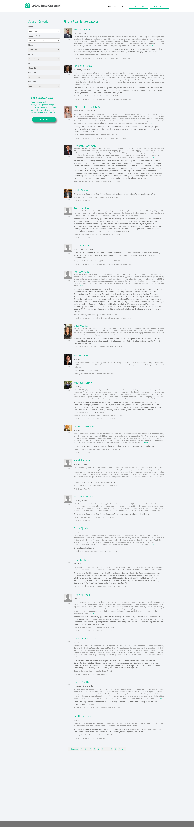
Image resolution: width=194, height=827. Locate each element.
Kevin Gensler (82, 190)
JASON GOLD (81, 245)
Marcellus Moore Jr (85, 496)
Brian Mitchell (82, 595)
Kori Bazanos (81, 355)
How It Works (109, 6)
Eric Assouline (82, 29)
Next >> (122, 749)
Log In (133, 6)
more (151, 45)
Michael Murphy (83, 382)
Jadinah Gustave (83, 65)
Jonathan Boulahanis (86, 638)
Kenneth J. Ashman (85, 145)
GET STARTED (44, 119)
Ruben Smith (81, 682)
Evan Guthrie (81, 560)
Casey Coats (81, 325)
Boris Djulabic (82, 528)
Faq (122, 6)
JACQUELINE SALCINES (87, 107)
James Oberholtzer (84, 426)
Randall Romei (82, 460)
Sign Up (141, 6)
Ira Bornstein (81, 272)
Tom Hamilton (82, 208)
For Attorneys (158, 6)
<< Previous (73, 749)
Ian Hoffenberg (82, 716)
